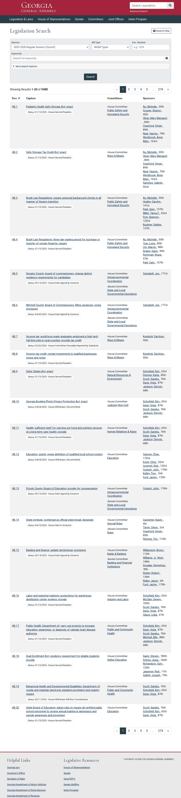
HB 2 (14, 152)
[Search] (148, 5)
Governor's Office (16, 773)
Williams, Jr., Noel (153, 557)
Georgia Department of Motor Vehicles (26, 784)
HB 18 (15, 656)
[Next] (168, 89)
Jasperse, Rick (151, 671)
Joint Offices (116, 19)
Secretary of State (16, 778)
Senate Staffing (71, 784)
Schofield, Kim (151, 371)
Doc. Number (138, 42)
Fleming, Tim (150, 539)
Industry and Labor (118, 599)
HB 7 (14, 336)
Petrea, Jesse (151, 660)
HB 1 (14, 106)
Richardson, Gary (153, 663)
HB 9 (14, 371)
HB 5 (14, 273)
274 (160, 89)
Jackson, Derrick (153, 386)
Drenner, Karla (151, 375)
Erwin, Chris (150, 462)
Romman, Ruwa (152, 254)
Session (15, 42)
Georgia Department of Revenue (23, 795)
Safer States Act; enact (39, 371)
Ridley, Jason (151, 580)
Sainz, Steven (151, 656)
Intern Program (137, 19)
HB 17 (15, 625)
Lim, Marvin (150, 247)
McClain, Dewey (152, 599)
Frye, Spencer (151, 217)
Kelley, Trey (149, 473)
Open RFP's (69, 778)
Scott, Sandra (151, 379)
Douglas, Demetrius (154, 565)
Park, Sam (149, 209)
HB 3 (14, 198)
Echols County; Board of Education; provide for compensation (62, 488)
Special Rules (114, 523)
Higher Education (117, 659)
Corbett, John (151, 469)
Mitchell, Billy (150, 637)
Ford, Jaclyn (150, 477)
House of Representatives (54, 19)
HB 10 (15, 401)
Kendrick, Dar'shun (154, 336)
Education (113, 458)
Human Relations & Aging (121, 431)
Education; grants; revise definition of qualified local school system (64, 454)
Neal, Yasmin (150, 133)
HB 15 (15, 550)
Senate (79, 19)
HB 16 (15, 595)
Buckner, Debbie (152, 224)
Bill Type (96, 42)
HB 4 (14, 239)
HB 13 (15, 488)
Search (90, 76)
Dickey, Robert (151, 573)
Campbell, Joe (151, 273)
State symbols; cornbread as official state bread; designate (60, 519)
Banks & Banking (116, 553)
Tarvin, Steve (150, 527)
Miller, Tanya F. (151, 213)
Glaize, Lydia (150, 614)
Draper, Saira (150, 251)
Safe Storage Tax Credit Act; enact (46, 152)
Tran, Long (149, 243)
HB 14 (15, 519)
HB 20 (15, 707)
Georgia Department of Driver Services (26, 790)
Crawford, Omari (153, 125)
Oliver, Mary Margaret (155, 118)
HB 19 (15, 686)
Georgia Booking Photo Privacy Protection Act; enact (56, 401)
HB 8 (14, 353)
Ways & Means (115, 156)
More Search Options (25, 66)
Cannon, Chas (151, 454)
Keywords (16, 53)
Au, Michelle (150, 106)
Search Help (161, 30)
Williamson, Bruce (153, 550)
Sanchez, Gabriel (153, 182)
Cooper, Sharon (152, 110)
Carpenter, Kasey (153, 519)
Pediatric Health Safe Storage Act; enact (49, 106)
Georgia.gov (13, 767)
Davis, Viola (150, 382)
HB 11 (15, 427)
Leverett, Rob (151, 465)
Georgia (38, 7)
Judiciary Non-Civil (117, 405)
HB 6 (14, 305)
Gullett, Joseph (152, 675)
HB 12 (15, 454)
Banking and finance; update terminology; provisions (56, 550)
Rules (110, 532)
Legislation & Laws (21, 19)
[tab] (90, 66)
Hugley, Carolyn (152, 201)
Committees (95, 19)
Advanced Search (139, 11)
